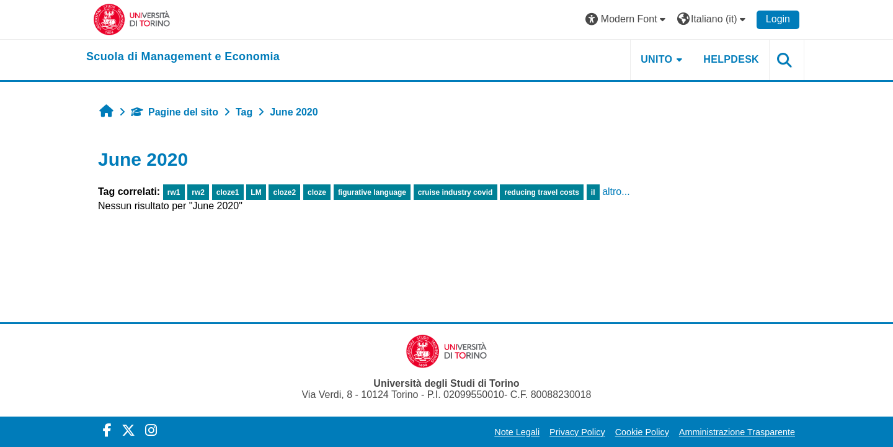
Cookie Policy (642, 432)
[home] (183, 57)
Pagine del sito (174, 112)
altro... (615, 191)
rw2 (198, 192)
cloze (317, 192)
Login (778, 19)
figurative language (372, 192)
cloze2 (284, 192)
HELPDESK (731, 59)
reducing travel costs (541, 192)
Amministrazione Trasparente (737, 432)
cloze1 (227, 192)
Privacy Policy (577, 432)
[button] (627, 19)
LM (256, 192)
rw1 (173, 192)
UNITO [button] (656, 59)
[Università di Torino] (132, 19)
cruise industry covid (455, 192)
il (593, 192)
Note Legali (517, 432)
